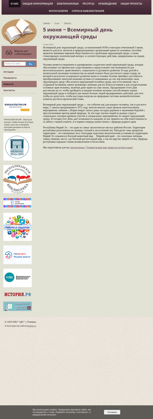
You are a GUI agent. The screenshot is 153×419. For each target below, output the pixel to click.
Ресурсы (89, 3)
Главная (46, 23)
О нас (15, 3)
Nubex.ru (31, 326)
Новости (9, 84)
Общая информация (37, 3)
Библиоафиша (68, 3)
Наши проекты (131, 3)
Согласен (112, 412)
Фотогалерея (58, 11)
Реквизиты (10, 77)
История (9, 71)
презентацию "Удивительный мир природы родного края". (102, 147)
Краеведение (107, 3)
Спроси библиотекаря (88, 11)
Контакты (9, 90)
